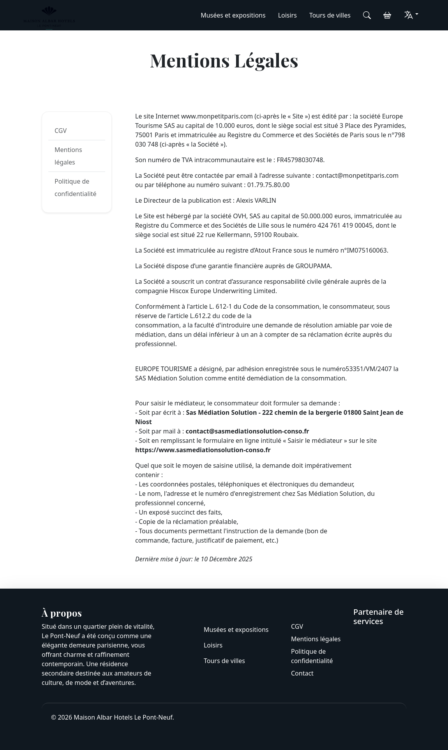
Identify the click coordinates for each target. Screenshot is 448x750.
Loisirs (287, 15)
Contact (302, 673)
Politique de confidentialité (76, 187)
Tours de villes (330, 15)
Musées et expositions (233, 15)
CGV (61, 130)
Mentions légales (68, 155)
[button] (411, 14)
